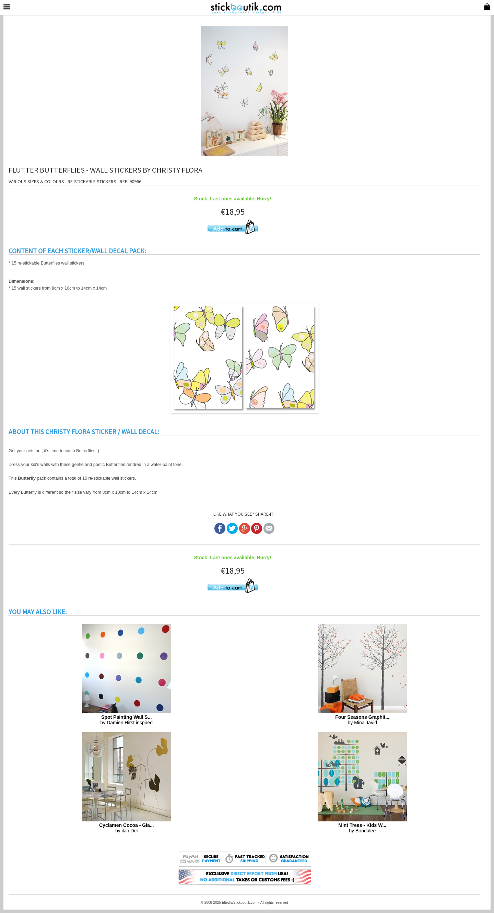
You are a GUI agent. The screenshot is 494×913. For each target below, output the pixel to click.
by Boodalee (362, 827)
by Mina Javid (362, 719)
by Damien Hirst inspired (127, 719)
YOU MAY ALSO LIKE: (38, 612)
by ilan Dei (126, 827)
